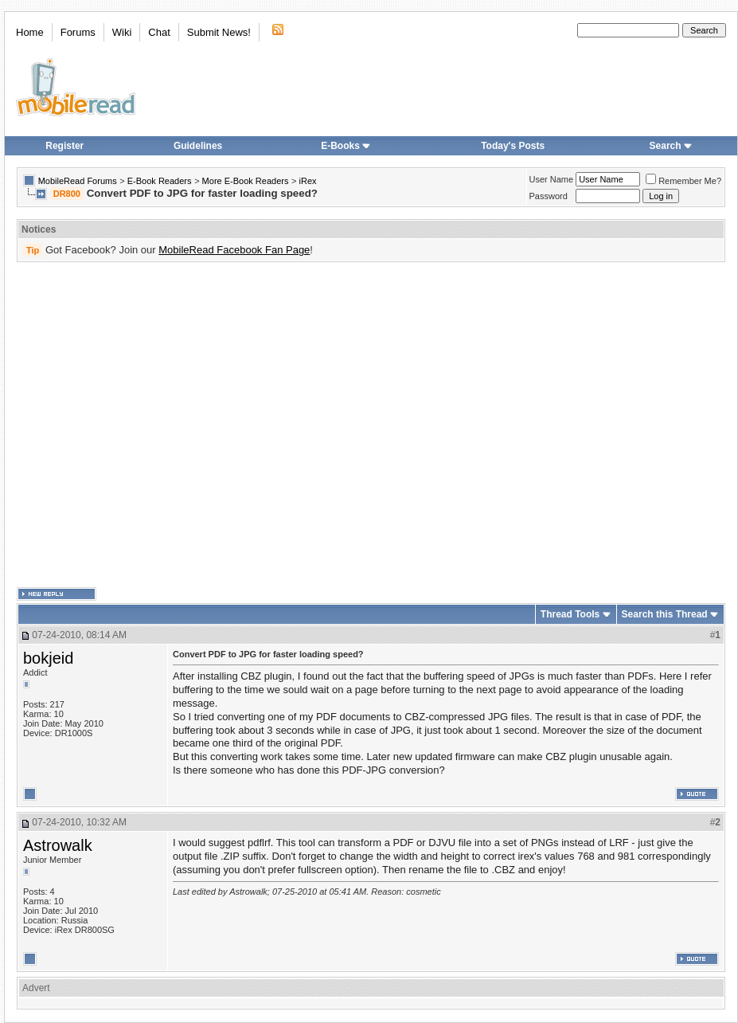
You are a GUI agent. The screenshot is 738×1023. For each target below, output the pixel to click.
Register (64, 145)
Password (548, 196)
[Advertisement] (149, 425)
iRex (308, 181)
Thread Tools (570, 614)
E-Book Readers (159, 181)
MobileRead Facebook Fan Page (234, 250)
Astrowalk (57, 845)
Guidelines (198, 145)
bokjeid (48, 658)
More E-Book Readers (245, 181)
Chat (159, 32)
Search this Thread (665, 614)
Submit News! (219, 32)
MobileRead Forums (77, 181)
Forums (78, 32)
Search (671, 145)
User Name (551, 179)
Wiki (122, 32)
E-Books (346, 145)
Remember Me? (683, 181)
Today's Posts (513, 145)
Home (30, 32)
